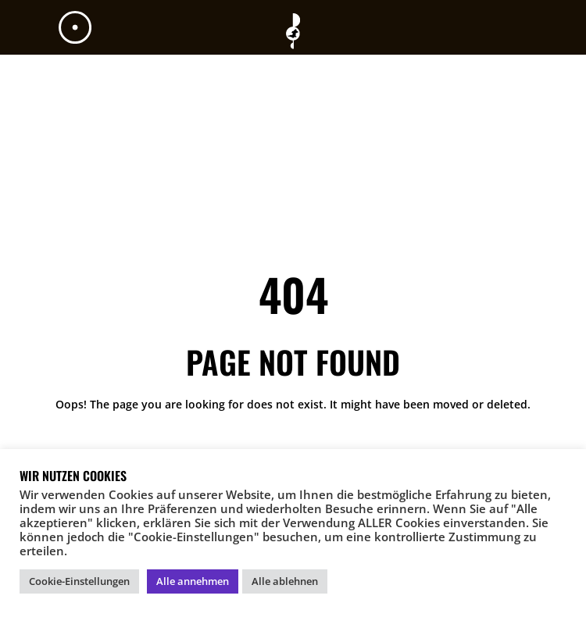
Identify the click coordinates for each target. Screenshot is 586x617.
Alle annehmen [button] (192, 581)
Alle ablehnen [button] (285, 581)
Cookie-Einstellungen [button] (79, 581)
